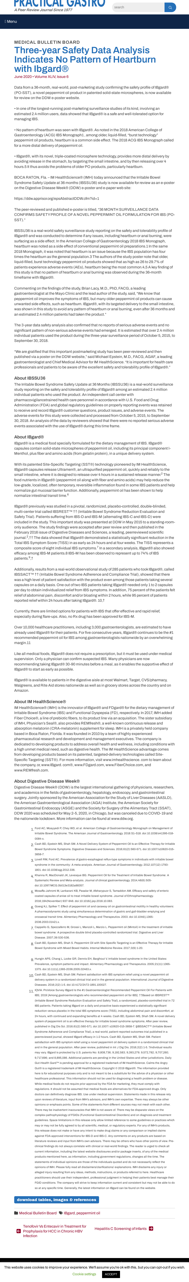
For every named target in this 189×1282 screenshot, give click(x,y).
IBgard (69, 1213)
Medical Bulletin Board (38, 1213)
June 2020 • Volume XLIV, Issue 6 (41, 77)
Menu (11, 21)
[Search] (138, 7)
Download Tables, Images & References (56, 1200)
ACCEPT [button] (111, 1274)
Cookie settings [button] (84, 1274)
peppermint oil (88, 1213)
